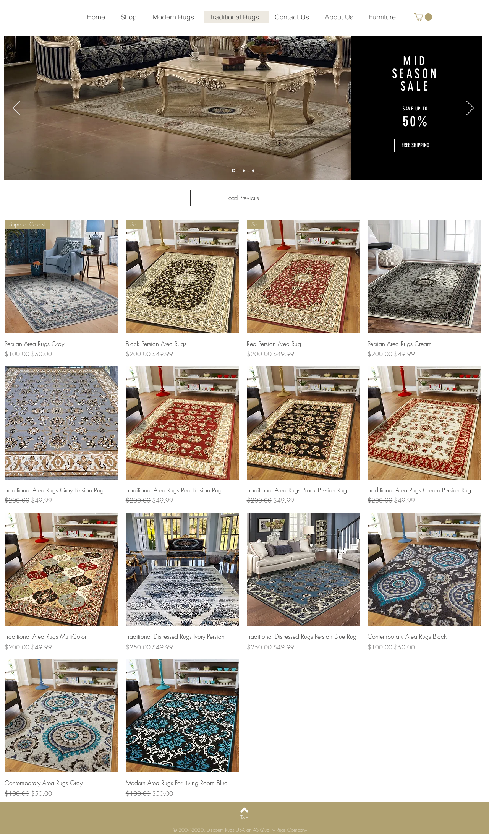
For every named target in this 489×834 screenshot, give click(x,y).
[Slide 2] (244, 170)
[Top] (244, 817)
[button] (423, 17)
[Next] (470, 109)
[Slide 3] (253, 170)
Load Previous (243, 198)
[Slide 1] (233, 170)
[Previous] (16, 109)
